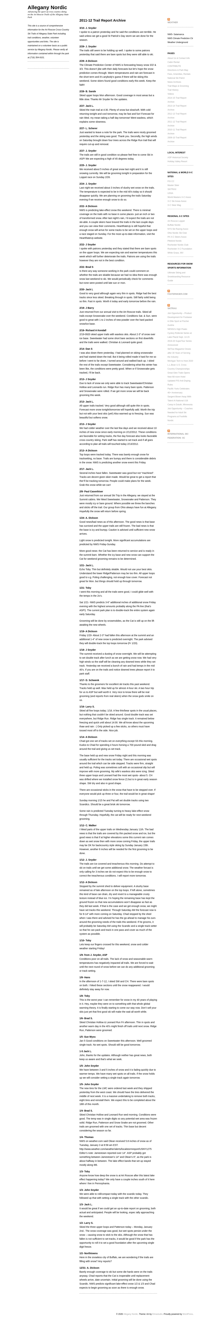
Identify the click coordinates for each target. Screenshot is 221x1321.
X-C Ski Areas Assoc (176, 201)
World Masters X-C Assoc (179, 197)
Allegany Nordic (47, 7)
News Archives (174, 82)
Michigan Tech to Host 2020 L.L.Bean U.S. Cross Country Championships (180, 365)
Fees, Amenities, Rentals (178, 74)
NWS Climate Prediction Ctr (180, 38)
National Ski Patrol (176, 78)
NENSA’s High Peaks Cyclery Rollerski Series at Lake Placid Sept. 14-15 (179, 333)
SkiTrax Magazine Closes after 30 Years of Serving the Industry (179, 353)
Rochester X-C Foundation (179, 249)
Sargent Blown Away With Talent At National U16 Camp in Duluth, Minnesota (180, 400)
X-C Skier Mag (174, 205)
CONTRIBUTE (174, 66)
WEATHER (172, 22)
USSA (170, 193)
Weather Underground (177, 42)
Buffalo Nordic (173, 225)
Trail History (173, 90)
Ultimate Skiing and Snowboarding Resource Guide (178, 276)
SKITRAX (171, 189)
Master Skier (173, 185)
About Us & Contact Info (178, 58)
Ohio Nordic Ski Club (177, 233)
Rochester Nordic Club (177, 245)
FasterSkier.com (177, 294)
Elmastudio (157, 1314)
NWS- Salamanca (175, 34)
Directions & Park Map (177, 70)
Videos (170, 94)
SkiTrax (172, 308)
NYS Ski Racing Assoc (177, 229)
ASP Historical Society (177, 157)
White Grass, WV (175, 253)
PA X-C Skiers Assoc (176, 237)
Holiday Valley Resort (177, 161)
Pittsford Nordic (174, 241)
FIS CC (170, 181)
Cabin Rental (173, 62)
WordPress (188, 1314)
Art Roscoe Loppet (176, 221)
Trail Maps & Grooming (178, 86)
